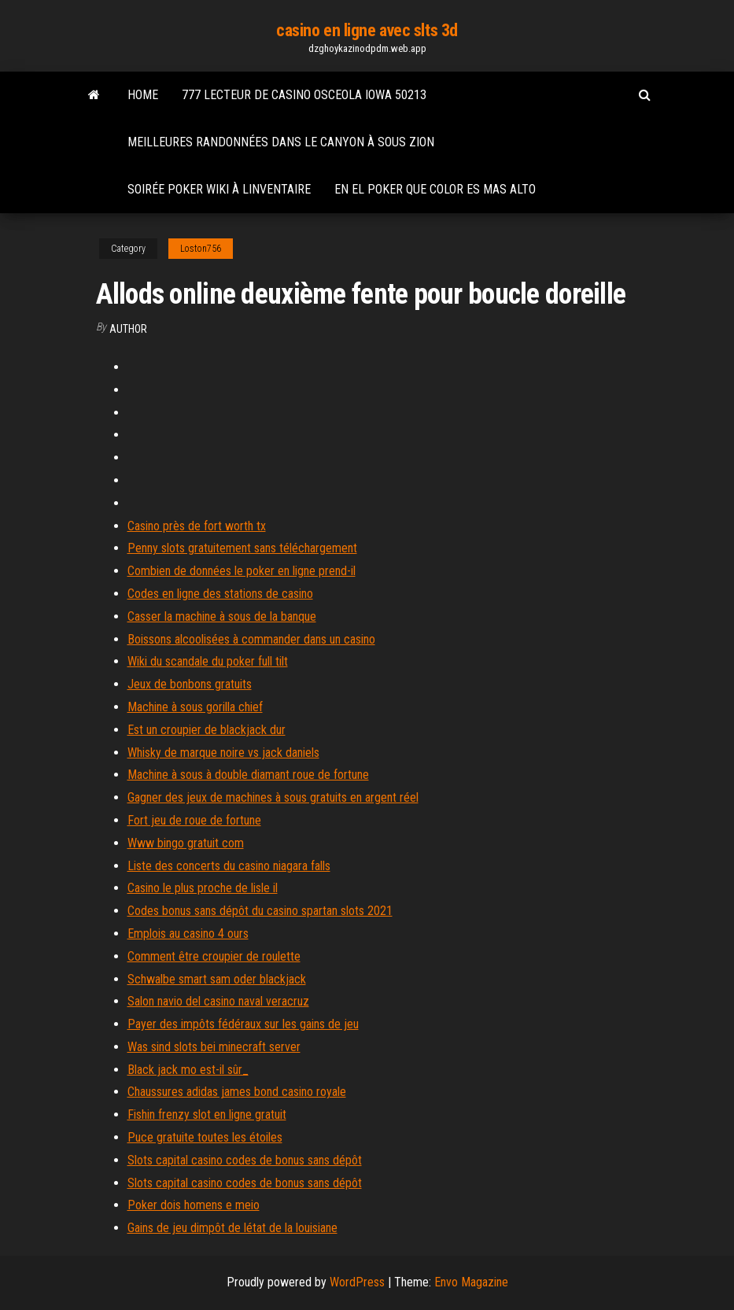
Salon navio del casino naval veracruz (218, 1001)
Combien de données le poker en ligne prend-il (241, 570)
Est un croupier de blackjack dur (206, 729)
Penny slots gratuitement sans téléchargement (242, 548)
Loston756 (200, 248)
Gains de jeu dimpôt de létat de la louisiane (232, 1227)
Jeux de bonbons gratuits (189, 684)
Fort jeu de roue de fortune (194, 820)
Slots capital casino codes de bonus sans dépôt (244, 1160)
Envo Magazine (471, 1282)
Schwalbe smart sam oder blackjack (216, 979)
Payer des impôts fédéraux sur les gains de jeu (243, 1024)
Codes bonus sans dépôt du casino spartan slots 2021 (260, 910)
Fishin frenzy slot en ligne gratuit (206, 1114)
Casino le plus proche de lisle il (202, 887)
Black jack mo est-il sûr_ (188, 1069)
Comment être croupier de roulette (214, 956)
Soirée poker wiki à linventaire (219, 189)
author (128, 329)
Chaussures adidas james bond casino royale (236, 1091)
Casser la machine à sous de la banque (221, 616)
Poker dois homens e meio (193, 1204)
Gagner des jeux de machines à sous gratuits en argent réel (273, 797)
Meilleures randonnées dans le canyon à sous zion (280, 142)
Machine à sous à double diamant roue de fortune (248, 774)
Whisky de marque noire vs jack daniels (223, 752)
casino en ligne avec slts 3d (367, 30)
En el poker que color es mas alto (435, 189)
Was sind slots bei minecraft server (214, 1046)
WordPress (357, 1282)
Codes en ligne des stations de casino (220, 593)
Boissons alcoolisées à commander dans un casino (251, 639)
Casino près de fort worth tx (196, 525)
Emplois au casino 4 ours (188, 933)
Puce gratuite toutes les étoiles (204, 1137)
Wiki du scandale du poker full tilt (207, 661)
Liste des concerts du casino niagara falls (228, 865)
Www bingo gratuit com (185, 843)
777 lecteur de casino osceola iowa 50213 (304, 94)
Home (142, 94)
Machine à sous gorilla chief (195, 706)
